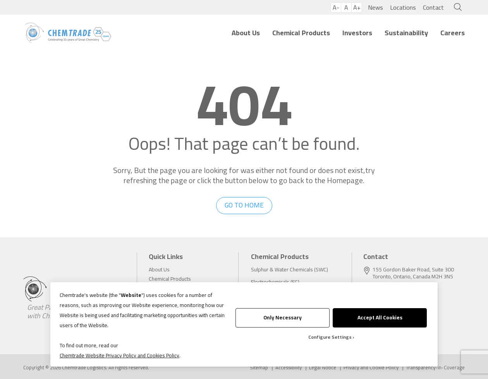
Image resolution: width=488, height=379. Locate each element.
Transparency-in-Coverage (435, 367)
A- (336, 7)
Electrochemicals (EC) (275, 281)
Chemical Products (301, 32)
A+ (357, 7)
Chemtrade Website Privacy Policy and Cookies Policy (119, 355)
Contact (433, 7)
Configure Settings (330, 337)
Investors (357, 32)
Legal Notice (322, 367)
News (375, 7)
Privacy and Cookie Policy (371, 367)
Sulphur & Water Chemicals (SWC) (289, 269)
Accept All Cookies (379, 317)
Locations (403, 7)
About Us (246, 32)
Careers (452, 32)
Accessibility (288, 367)
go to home (244, 205)
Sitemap (259, 367)
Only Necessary (282, 317)
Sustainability (406, 32)
